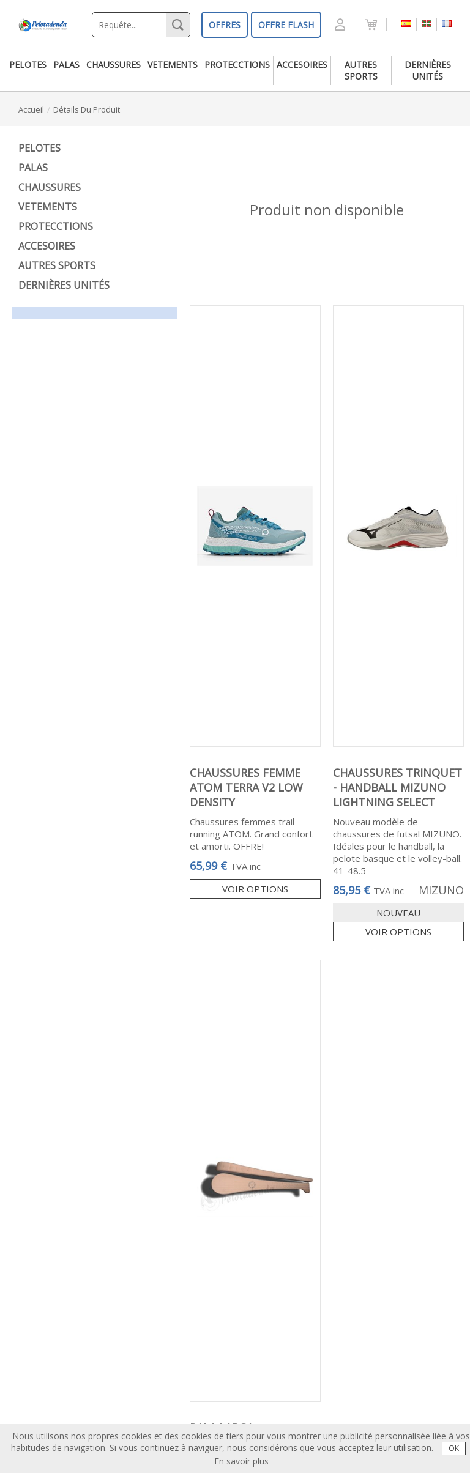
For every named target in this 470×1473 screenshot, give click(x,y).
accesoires (302, 64)
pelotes (28, 64)
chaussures (113, 64)
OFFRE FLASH (286, 25)
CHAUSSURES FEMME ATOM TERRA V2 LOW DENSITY (246, 787)
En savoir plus (241, 1461)
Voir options (255, 889)
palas (66, 64)
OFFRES (225, 25)
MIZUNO (441, 890)
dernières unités (428, 70)
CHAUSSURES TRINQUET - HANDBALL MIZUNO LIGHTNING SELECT (397, 787)
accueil (31, 109)
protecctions (237, 64)
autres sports (361, 70)
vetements (172, 64)
